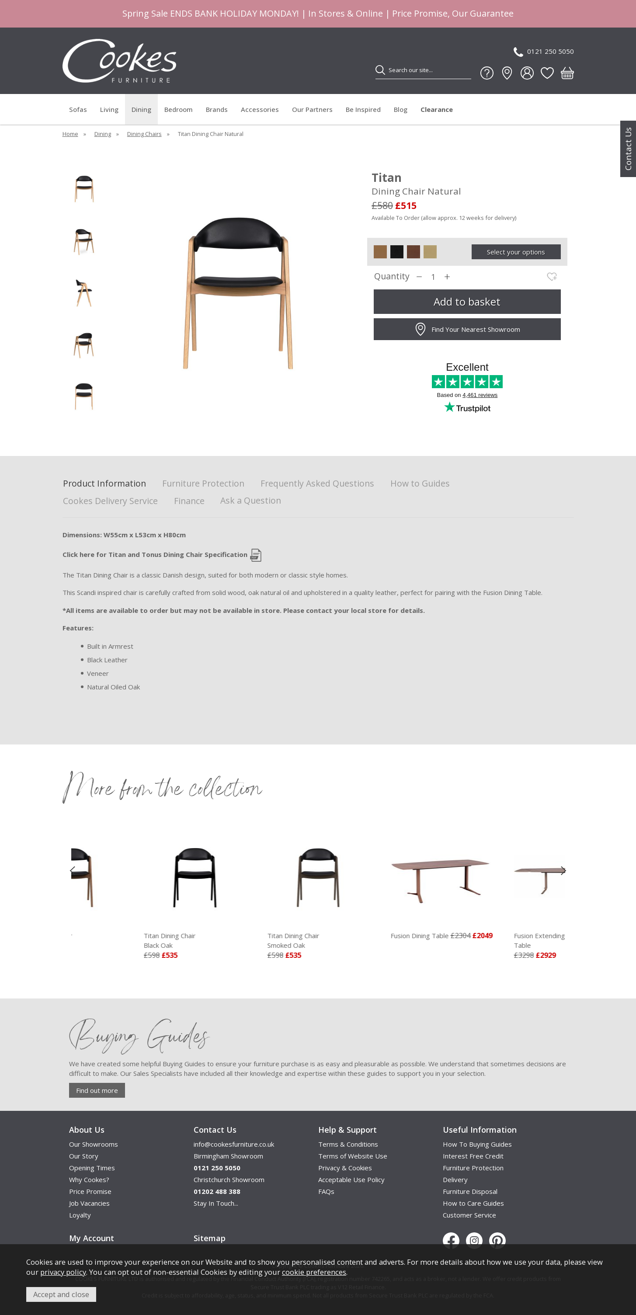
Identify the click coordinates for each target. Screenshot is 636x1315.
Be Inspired (363, 109)
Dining (141, 109)
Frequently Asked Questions (317, 483)
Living (109, 109)
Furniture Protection (203, 483)
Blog (400, 109)
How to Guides (420, 483)
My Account (91, 1238)
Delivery (455, 1179)
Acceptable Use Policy (351, 1179)
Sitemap (210, 1238)
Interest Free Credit (473, 1155)
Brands (217, 109)
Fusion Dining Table (477, 935)
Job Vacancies (89, 1203)
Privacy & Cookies (345, 1167)
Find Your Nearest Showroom (467, 329)
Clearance (437, 109)
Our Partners (312, 109)
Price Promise (90, 1191)
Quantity (392, 276)
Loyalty (80, 1215)
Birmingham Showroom (228, 1155)
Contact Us (628, 148)
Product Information (104, 483)
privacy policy (63, 1272)
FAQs (326, 1191)
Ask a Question (250, 500)
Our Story (83, 1155)
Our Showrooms (93, 1144)
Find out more (97, 1090)
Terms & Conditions (348, 1144)
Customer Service (469, 1215)
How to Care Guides (473, 1203)
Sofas (78, 109)
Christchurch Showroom (229, 1179)
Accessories (260, 109)
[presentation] (72, 870)
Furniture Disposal (470, 1191)
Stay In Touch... (216, 1203)
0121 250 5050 (544, 52)
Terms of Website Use (352, 1155)
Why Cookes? (89, 1179)
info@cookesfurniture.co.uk (234, 1144)
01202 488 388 (217, 1191)
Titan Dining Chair (128, 940)
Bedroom (178, 109)
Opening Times (92, 1167)
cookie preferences (314, 1272)
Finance (189, 501)
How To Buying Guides (477, 1144)
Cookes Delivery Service (110, 501)
